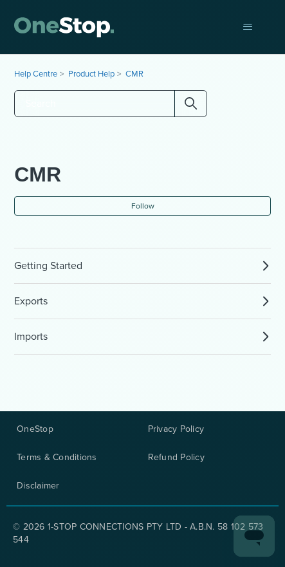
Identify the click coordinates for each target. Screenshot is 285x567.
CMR (134, 74)
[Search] (111, 103)
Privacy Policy (176, 429)
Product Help (91, 74)
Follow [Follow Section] (142, 206)
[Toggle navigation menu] (248, 27)
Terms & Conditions (57, 457)
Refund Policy (176, 457)
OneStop (35, 429)
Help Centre (35, 74)
